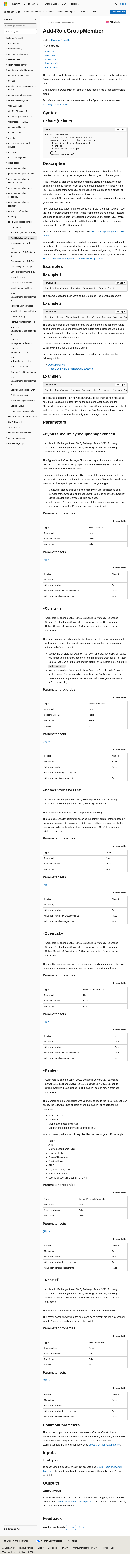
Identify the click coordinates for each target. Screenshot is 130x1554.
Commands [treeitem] (13, 43)
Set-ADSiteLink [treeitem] (15, 422)
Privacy (64, 1548)
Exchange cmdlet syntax (55, 104)
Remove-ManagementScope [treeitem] (19, 350)
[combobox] (20, 25)
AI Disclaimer (8, 1548)
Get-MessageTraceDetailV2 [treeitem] (21, 116)
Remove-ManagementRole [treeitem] (23, 322)
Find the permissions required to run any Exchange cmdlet (73, 258)
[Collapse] (36, 19)
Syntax (49, 51)
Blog (40, 1548)
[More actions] (125, 22)
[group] (85, 317)
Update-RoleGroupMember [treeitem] (23, 411)
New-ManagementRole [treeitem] (21, 288)
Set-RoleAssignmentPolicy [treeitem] (23, 400)
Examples (51, 59)
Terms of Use (108, 1548)
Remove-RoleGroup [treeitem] (20, 366)
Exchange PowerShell (61, 40)
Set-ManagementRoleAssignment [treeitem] (23, 381)
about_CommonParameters (103, 1444)
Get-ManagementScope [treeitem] (21, 266)
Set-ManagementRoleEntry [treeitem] (23, 390)
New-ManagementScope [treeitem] (22, 306)
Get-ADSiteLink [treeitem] (15, 106)
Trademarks (7, 1552)
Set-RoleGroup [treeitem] (17, 406)
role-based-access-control (62, 22)
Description (50, 55)
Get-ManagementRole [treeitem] (21, 243)
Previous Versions (26, 1548)
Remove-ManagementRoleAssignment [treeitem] (23, 331)
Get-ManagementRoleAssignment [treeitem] (23, 252)
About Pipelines (56, 364)
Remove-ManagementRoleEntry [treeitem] (21, 342)
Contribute (52, 1548)
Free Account (118, 12)
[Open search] (116, 4)
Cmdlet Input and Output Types (73, 1501)
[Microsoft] (5, 4)
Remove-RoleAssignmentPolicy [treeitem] (21, 359)
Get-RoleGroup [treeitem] (18, 277)
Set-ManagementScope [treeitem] (21, 395)
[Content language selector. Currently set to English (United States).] (16, 1541)
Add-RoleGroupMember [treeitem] (22, 238)
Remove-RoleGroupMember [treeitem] (23, 372)
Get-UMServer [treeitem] (14, 132)
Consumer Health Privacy (85, 1548)
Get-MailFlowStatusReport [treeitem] (20, 111)
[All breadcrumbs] (45, 22)
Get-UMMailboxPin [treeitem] (16, 127)
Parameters (51, 63)
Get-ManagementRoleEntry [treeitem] (23, 261)
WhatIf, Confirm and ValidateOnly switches (70, 369)
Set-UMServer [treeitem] (14, 427)
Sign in (123, 4)
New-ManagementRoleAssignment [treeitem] (23, 297)
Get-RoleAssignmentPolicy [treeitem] (23, 272)
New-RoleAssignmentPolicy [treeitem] (23, 311)
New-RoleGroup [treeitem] (18, 316)
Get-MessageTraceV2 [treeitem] (18, 122)
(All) (46, 560)
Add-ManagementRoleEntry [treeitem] (23, 232)
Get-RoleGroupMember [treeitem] (21, 282)
